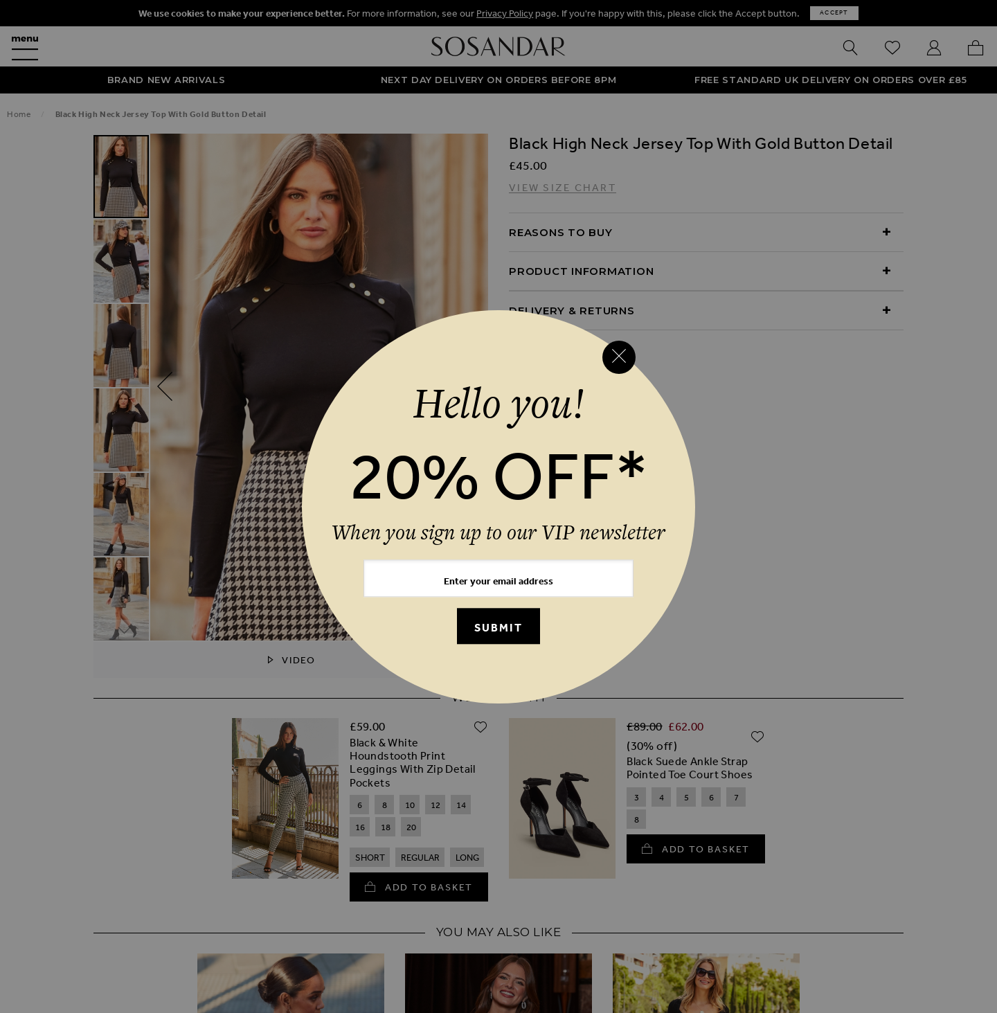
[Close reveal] (619, 357)
